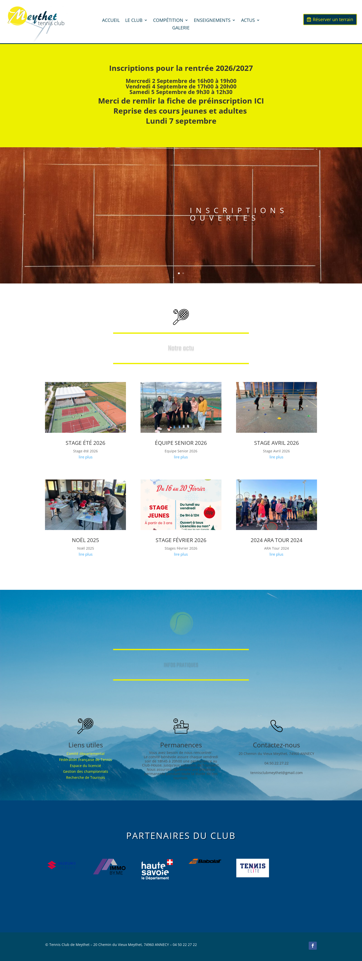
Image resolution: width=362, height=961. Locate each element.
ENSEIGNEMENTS (212, 20)
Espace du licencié (85, 765)
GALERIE (181, 28)
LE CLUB (134, 20)
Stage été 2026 (85, 442)
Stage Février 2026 (181, 540)
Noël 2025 (85, 540)
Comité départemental (86, 753)
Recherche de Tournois (85, 777)
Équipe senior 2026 (181, 442)
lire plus (86, 456)
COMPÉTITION (168, 20)
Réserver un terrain (333, 19)
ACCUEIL (111, 20)
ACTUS (248, 20)
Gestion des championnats (85, 771)
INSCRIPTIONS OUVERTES (239, 217)
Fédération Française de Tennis (85, 759)
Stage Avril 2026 (276, 442)
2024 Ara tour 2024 (276, 540)
